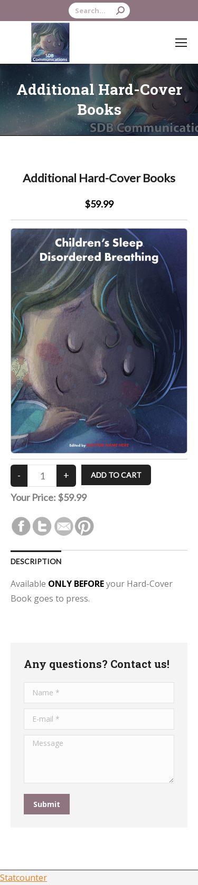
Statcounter (23, 877)
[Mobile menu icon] (181, 42)
